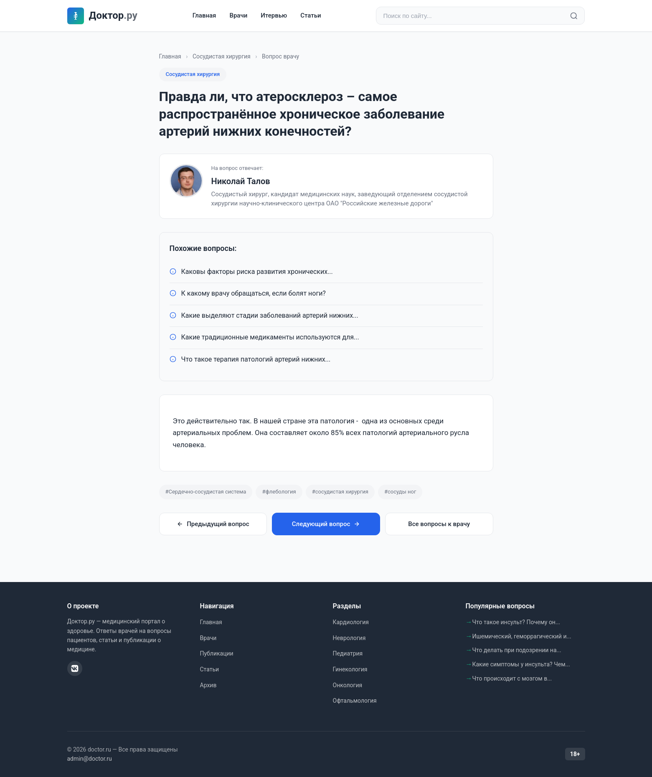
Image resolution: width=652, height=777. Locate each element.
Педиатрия (348, 653)
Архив (208, 685)
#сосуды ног (400, 491)
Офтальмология (355, 700)
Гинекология (350, 669)
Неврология (349, 638)
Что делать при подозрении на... (516, 650)
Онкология (348, 685)
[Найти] (573, 15)
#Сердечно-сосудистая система (205, 491)
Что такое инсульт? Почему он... (516, 622)
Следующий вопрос (326, 524)
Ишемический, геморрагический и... (521, 636)
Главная (204, 15)
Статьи (310, 15)
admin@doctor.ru (89, 758)
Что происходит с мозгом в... (512, 678)
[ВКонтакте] (74, 668)
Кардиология (351, 622)
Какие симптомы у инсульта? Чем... (521, 664)
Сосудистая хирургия (222, 56)
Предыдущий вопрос (213, 524)
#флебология (279, 491)
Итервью (274, 15)
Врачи (238, 15)
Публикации (216, 653)
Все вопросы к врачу (439, 524)
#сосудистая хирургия (340, 491)
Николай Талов (240, 181)
